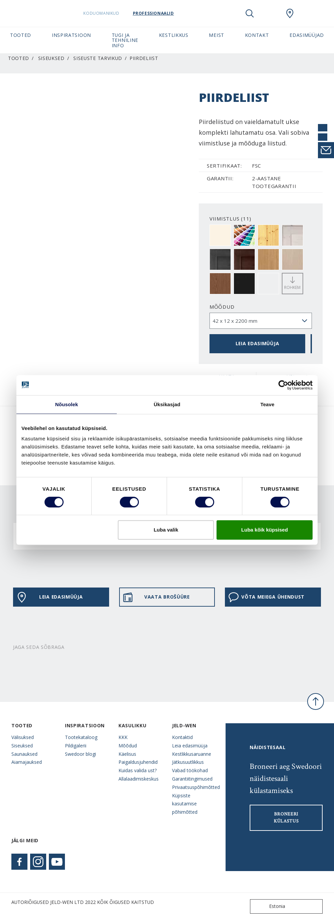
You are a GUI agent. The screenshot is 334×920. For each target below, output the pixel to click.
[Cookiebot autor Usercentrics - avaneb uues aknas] (283, 385)
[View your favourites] (270, 13)
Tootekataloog (81, 737)
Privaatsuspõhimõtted (194, 787)
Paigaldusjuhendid (138, 762)
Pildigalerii (75, 745)
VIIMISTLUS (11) (230, 218)
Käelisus (127, 754)
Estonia (269, 906)
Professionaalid (170, 13)
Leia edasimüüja (257, 343)
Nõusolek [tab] (66, 404)
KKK (123, 737)
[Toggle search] (250, 13)
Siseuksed (51, 58)
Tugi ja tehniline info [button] (125, 40)
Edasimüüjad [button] (306, 35)
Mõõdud (222, 306)
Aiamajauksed (26, 762)
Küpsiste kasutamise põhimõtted (184, 803)
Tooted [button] (20, 35)
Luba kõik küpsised (264, 530)
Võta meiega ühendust (266, 597)
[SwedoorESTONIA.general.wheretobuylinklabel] (290, 13)
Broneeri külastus (286, 817)
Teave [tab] (267, 404)
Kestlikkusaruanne (191, 754)
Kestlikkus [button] (173, 35)
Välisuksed (22, 737)
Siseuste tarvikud (97, 58)
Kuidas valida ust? (137, 770)
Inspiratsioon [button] (71, 35)
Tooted (18, 58)
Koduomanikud (118, 13)
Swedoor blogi (80, 754)
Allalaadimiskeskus (138, 779)
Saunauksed (24, 754)
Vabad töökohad (190, 770)
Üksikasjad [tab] (167, 404)
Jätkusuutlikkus (188, 762)
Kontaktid (182, 737)
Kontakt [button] (257, 35)
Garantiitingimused (192, 779)
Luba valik (166, 530)
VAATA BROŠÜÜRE (156, 597)
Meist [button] (216, 35)
